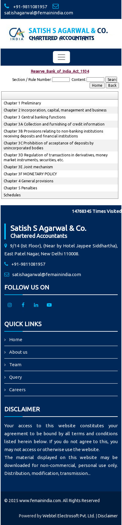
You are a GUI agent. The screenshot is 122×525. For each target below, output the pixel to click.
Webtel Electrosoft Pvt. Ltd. (69, 515)
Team (15, 364)
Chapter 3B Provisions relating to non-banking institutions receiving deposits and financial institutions (53, 133)
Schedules (12, 195)
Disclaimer (108, 515)
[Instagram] (9, 305)
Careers (17, 389)
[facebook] (22, 305)
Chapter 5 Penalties (20, 188)
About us (18, 352)
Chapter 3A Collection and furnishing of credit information (54, 124)
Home (15, 339)
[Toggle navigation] (61, 57)
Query (15, 377)
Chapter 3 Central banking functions (34, 117)
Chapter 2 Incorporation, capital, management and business (55, 110)
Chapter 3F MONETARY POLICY (30, 174)
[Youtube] (49, 305)
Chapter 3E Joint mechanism (28, 167)
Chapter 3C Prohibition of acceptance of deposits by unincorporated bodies (49, 145)
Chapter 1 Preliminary (22, 103)
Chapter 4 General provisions (28, 181)
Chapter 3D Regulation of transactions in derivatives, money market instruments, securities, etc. (56, 157)
